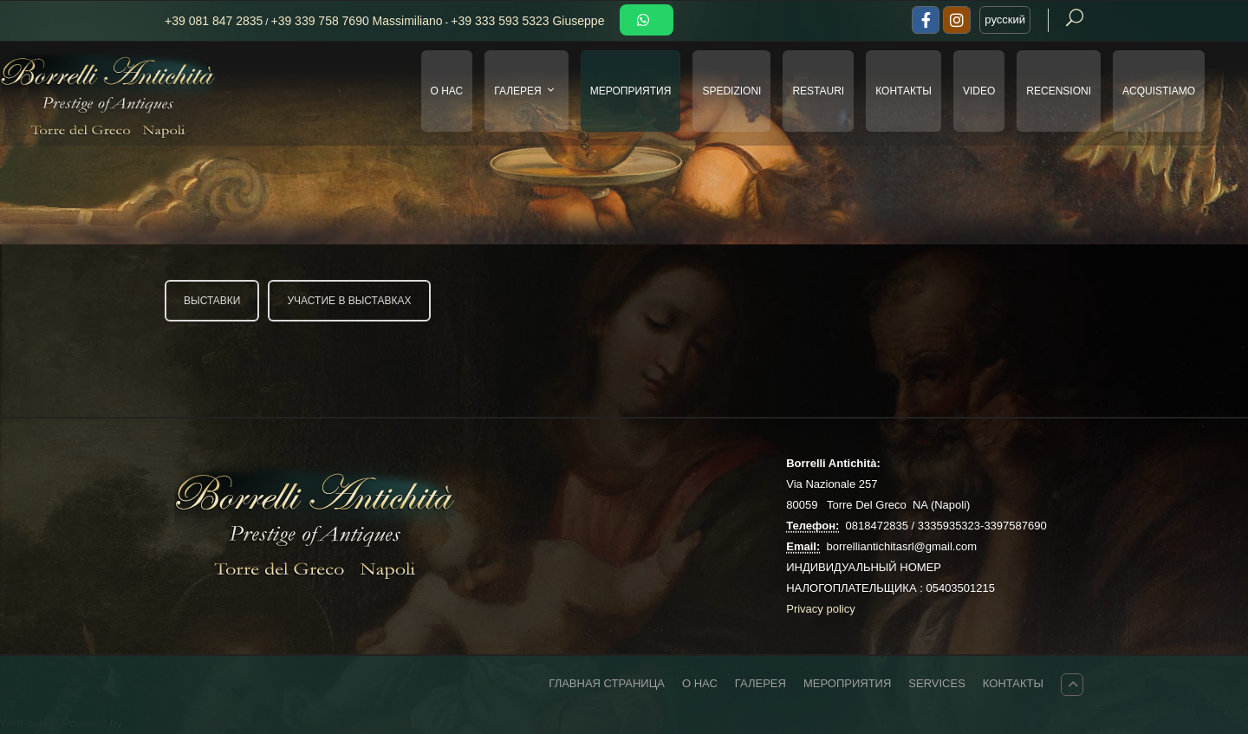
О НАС (447, 91)
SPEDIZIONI (731, 91)
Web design (31, 723)
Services (936, 683)
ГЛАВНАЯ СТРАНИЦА (607, 683)
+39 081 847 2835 (214, 21)
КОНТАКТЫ (903, 91)
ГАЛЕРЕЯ (527, 91)
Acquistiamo (1158, 91)
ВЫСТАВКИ (212, 301)
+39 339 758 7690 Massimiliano (356, 21)
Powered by (92, 723)
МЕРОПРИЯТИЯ (631, 91)
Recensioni (1058, 91)
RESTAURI (818, 91)
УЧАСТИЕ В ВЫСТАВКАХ (349, 301)
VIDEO (979, 91)
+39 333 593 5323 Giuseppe (527, 21)
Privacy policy (820, 608)
